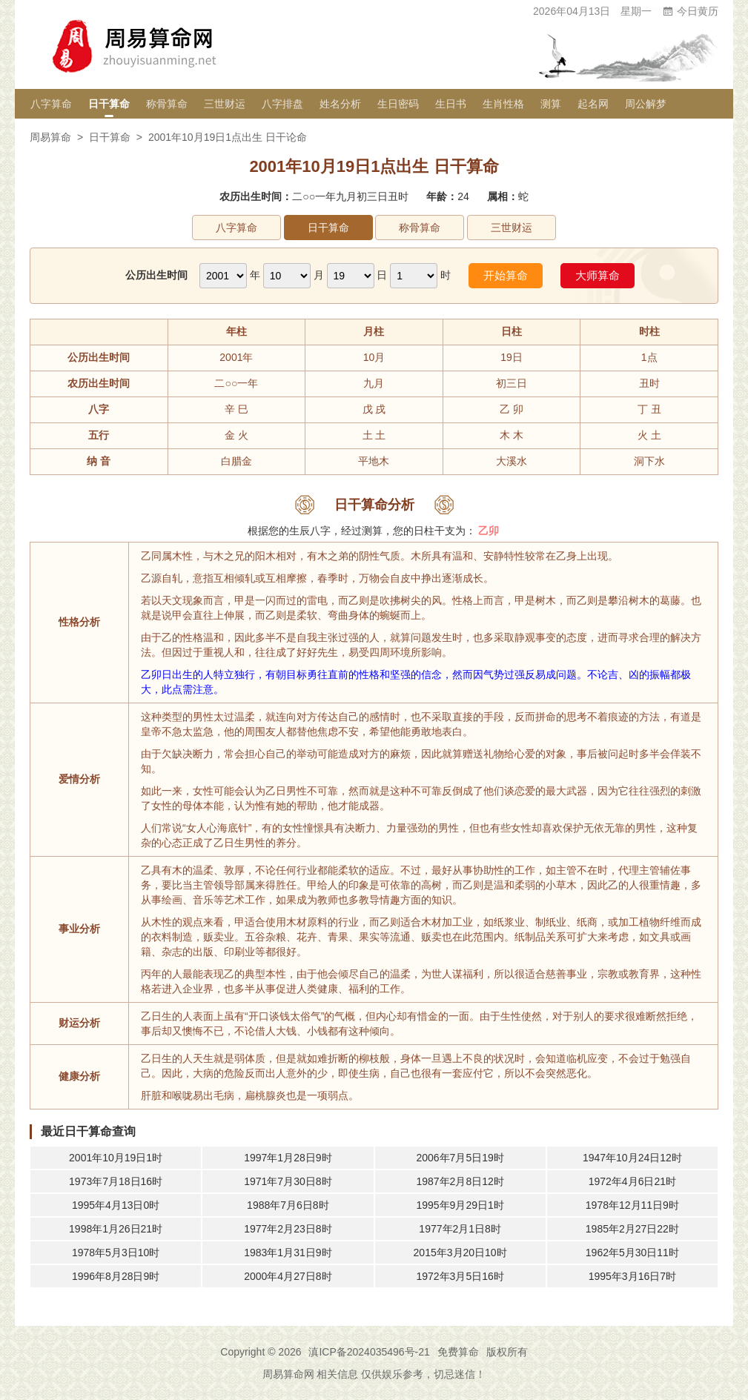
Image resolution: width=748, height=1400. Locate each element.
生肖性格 (503, 104)
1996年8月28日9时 (115, 1276)
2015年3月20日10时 (460, 1252)
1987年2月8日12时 (459, 1181)
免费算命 (458, 1352)
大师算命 (597, 275)
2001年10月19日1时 (115, 1158)
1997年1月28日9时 (287, 1158)
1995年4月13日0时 (115, 1205)
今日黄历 (690, 11)
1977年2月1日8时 (460, 1229)
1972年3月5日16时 (459, 1276)
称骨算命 (167, 104)
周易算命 (50, 137)
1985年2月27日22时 (632, 1229)
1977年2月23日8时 (287, 1229)
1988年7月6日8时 (288, 1205)
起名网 (593, 104)
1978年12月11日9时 (632, 1205)
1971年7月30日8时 (287, 1181)
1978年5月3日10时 (115, 1252)
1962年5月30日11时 (632, 1252)
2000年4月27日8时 (287, 1276)
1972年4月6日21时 (632, 1181)
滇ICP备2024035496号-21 (368, 1352)
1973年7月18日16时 (115, 1181)
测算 (550, 104)
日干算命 (109, 104)
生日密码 (398, 104)
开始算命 (505, 275)
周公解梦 (645, 104)
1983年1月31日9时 (287, 1252)
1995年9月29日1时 (459, 1205)
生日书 (450, 104)
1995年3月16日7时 (632, 1276)
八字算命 (51, 104)
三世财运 (224, 104)
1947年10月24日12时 (632, 1158)
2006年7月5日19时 (459, 1158)
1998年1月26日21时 (115, 1229)
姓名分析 (340, 104)
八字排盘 (282, 104)
